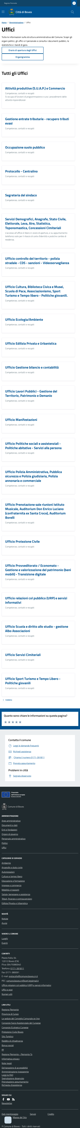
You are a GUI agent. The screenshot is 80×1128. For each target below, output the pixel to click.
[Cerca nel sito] (71, 12)
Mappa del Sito (20, 1117)
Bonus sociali (8, 1045)
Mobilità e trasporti (10, 889)
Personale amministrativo (13, 838)
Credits (51, 1114)
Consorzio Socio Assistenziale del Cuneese (21, 1023)
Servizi (33, 1114)
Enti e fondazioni (9, 829)
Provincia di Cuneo (10, 1014)
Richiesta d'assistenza (12, 1085)
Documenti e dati (9, 825)
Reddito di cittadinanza (12, 1041)
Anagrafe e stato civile (12, 867)
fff (3, 1049)
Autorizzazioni (8, 872)
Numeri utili (7, 994)
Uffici (4, 847)
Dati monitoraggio (10, 1114)
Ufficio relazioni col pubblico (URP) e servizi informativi (26, 985)
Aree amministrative (11, 820)
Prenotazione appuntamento (15, 1081)
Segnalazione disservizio (13, 1078)
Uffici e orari (7, 989)
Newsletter (7, 1103)
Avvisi (4, 923)
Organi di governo (10, 834)
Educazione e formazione (13, 881)
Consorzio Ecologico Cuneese (15, 1027)
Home (4, 22)
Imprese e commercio (11, 885)
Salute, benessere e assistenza (16, 894)
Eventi (5, 943)
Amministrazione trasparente (15, 1071)
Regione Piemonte (10, 3)
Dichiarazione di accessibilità (15, 1067)
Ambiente (6, 863)
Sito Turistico (7, 1036)
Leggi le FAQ (7, 1075)
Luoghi (5, 938)
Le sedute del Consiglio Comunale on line (21, 1018)
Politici (5, 843)
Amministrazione (16, 22)
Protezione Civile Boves (12, 1032)
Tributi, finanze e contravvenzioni (17, 898)
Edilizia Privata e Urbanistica (15, 903)
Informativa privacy (11, 1058)
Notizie (5, 918)
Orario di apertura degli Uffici (23, 50)
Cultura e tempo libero (12, 876)
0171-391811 (17, 968)
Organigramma (22, 57)
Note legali (7, 1063)
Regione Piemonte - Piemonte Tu (17, 1054)
